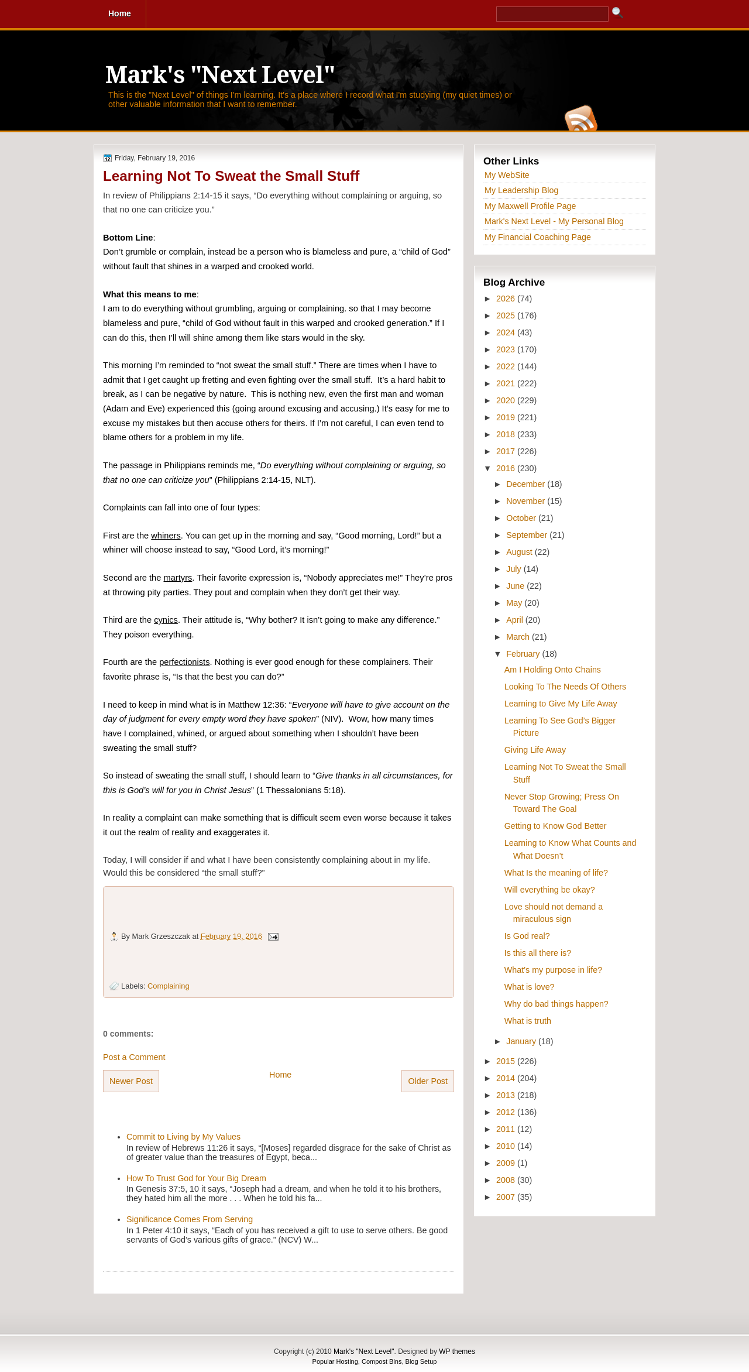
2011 (506, 1129)
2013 (506, 1095)
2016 (506, 468)
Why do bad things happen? (556, 1004)
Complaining (168, 986)
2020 (506, 400)
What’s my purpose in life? (553, 970)
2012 (506, 1112)
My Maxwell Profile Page (530, 206)
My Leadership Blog (521, 190)
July (514, 569)
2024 (506, 332)
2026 (506, 298)
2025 (506, 315)
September (527, 535)
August (520, 552)
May (515, 603)
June (516, 586)
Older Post (428, 1081)
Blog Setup (421, 1361)
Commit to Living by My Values (183, 1136)
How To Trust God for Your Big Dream (196, 1178)
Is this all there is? (537, 953)
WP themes (457, 1351)
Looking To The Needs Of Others (565, 686)
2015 (506, 1061)
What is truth (527, 1020)
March (519, 637)
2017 (506, 451)
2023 (506, 349)
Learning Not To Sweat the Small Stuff (231, 176)
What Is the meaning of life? (556, 872)
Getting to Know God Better (555, 826)
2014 (506, 1078)
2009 (506, 1163)
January (522, 1041)
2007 (506, 1197)
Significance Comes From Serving (189, 1219)
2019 (506, 417)
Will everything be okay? (549, 889)
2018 (506, 434)
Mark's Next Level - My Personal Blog (554, 221)
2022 (506, 366)
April (515, 620)
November (526, 501)
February (524, 653)
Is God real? (527, 936)
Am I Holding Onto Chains (552, 669)
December (526, 484)
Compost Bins (381, 1361)
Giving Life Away (535, 749)
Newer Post (131, 1081)
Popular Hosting (335, 1361)
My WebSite (507, 175)
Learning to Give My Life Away (560, 703)
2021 (506, 383)
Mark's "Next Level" (220, 75)
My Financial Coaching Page (538, 237)
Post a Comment (134, 1057)
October (522, 518)
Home (280, 1074)
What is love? (529, 987)
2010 (506, 1146)
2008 (506, 1180)
